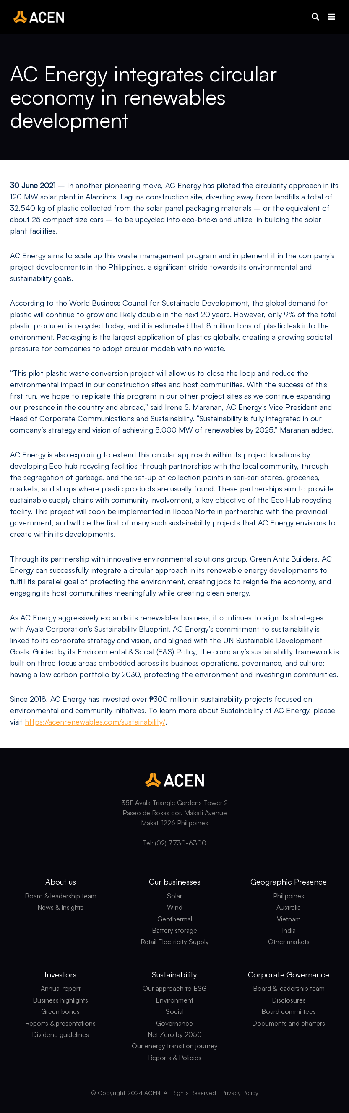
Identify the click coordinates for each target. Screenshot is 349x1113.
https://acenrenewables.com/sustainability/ (95, 721)
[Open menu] (331, 16)
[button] (315, 17)
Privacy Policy (239, 1092)
